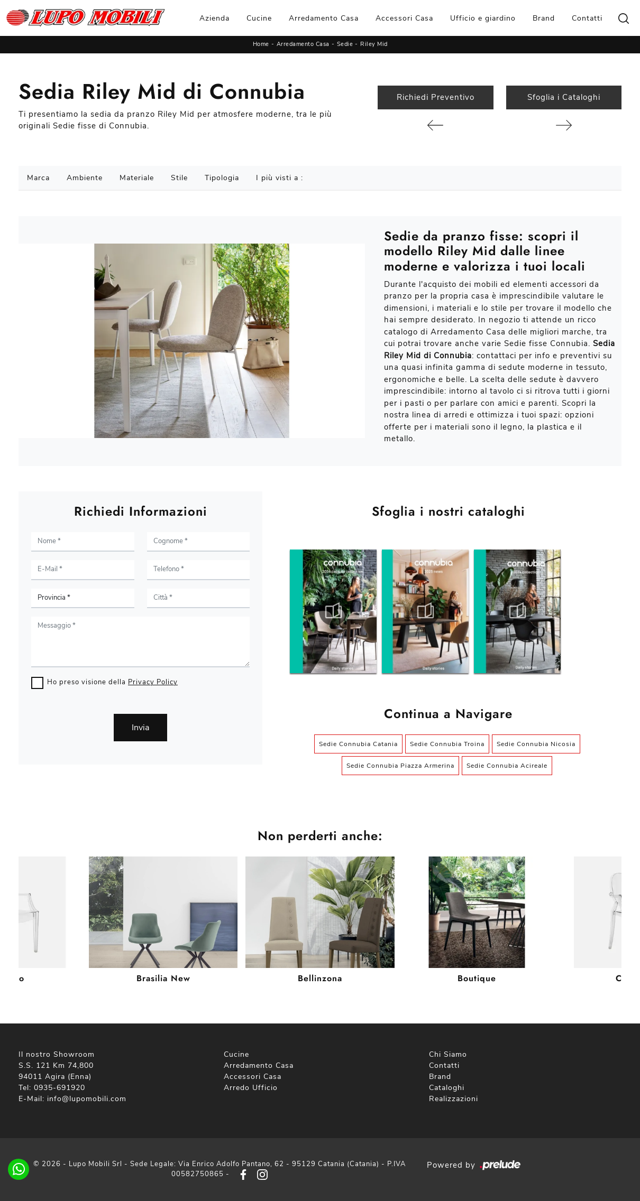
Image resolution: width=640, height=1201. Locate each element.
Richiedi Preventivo (435, 97)
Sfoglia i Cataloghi (563, 97)
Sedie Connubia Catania (358, 744)
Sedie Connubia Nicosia (536, 744)
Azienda (214, 18)
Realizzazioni (453, 1099)
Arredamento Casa (324, 18)
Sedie (345, 44)
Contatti (587, 18)
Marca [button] (38, 178)
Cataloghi (446, 1088)
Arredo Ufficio (251, 1088)
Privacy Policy (153, 682)
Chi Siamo (448, 1054)
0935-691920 (59, 1088)
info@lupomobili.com (86, 1099)
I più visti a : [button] (279, 178)
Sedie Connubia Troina (447, 744)
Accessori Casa (404, 18)
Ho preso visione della (112, 682)
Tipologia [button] (222, 178)
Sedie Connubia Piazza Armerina (400, 765)
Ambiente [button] (85, 178)
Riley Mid (374, 44)
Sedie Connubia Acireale (507, 765)
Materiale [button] (137, 178)
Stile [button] (179, 178)
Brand (544, 18)
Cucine (259, 18)
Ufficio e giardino (483, 18)
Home (261, 44)
